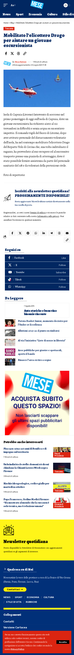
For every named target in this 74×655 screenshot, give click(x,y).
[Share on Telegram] (51, 233)
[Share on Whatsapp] (35, 233)
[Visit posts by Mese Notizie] (7, 63)
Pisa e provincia (59, 454)
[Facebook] (37, 258)
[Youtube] (37, 272)
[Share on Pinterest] (27, 233)
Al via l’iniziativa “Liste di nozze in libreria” (42, 340)
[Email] (67, 233)
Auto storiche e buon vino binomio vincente (40, 312)
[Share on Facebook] (5, 53)
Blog (12, 23)
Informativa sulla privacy (48, 216)
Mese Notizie (20, 62)
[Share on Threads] (18, 53)
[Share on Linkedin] (43, 233)
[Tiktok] (37, 279)
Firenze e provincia (59, 505)
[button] (62, 642)
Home (5, 23)
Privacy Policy (17, 649)
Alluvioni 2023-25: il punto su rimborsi (38, 330)
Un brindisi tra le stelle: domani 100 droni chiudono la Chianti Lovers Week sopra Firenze (26, 468)
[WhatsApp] (37, 286)
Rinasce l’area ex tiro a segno (34, 360)
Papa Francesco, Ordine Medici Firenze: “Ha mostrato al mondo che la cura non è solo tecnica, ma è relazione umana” (26, 503)
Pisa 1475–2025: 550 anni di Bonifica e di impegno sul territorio (24, 450)
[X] (37, 265)
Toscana (9, 28)
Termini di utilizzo (38, 212)
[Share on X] (12, 53)
